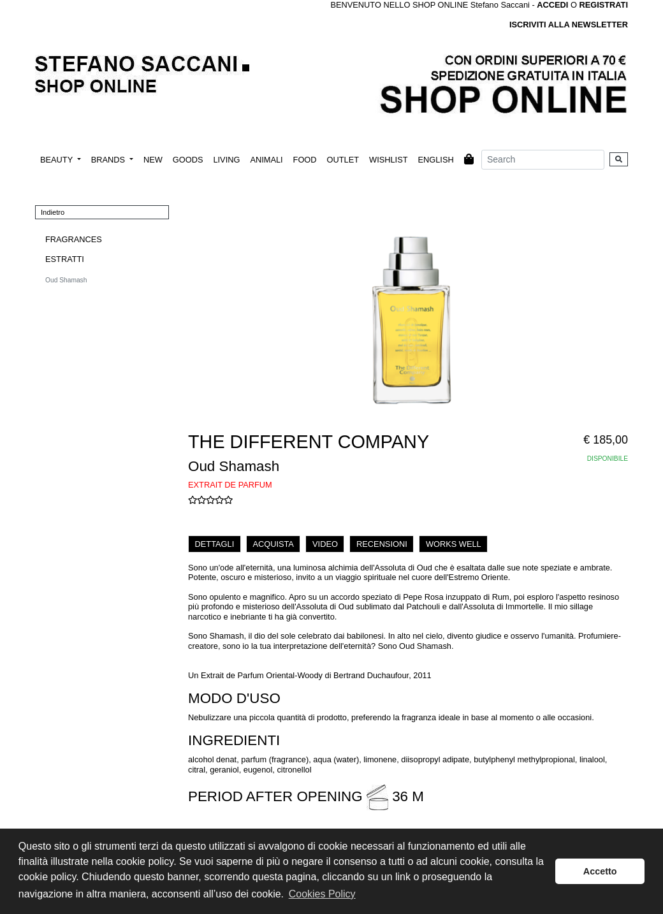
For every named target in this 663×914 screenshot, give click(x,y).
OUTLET (343, 159)
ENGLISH (435, 159)
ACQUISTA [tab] (272, 544)
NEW (153, 159)
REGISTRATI (603, 5)
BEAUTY (57, 159)
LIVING (226, 159)
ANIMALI (266, 159)
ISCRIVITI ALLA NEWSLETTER (568, 24)
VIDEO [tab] (325, 544)
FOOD (305, 159)
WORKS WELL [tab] (453, 544)
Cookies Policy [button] (322, 894)
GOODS (188, 159)
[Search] (542, 160)
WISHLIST (388, 159)
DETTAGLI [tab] (215, 544)
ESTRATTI (64, 259)
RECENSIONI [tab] (381, 544)
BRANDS (109, 159)
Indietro (52, 212)
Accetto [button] (600, 871)
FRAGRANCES (73, 239)
